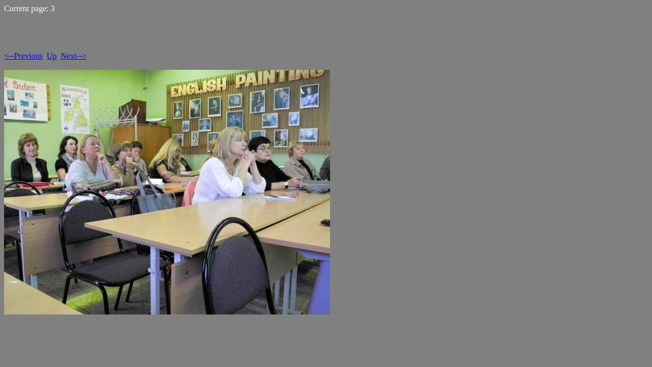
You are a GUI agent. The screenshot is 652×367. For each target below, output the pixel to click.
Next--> (74, 55)
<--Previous (23, 55)
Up (52, 55)
